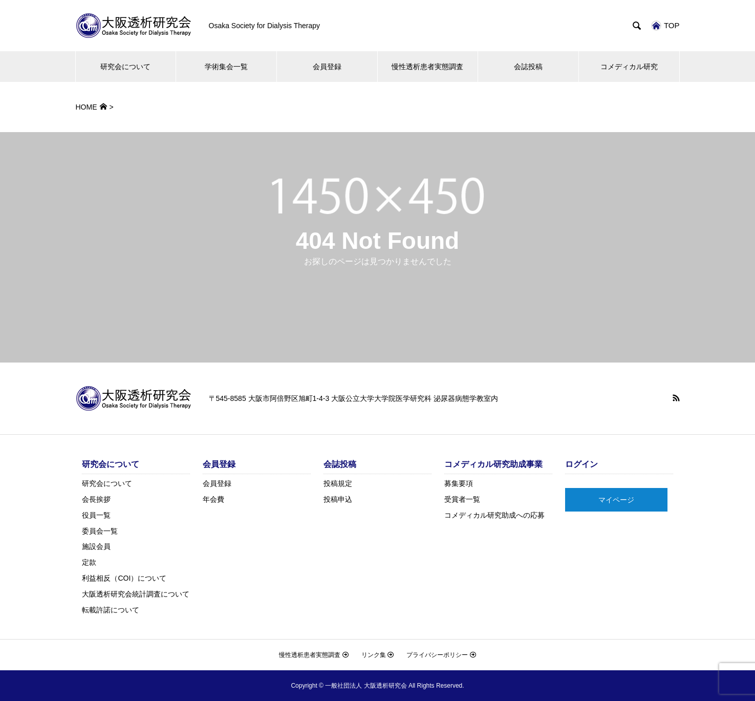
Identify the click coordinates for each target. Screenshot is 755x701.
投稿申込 (337, 499)
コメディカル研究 (629, 66)
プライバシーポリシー (441, 654)
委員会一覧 (100, 531)
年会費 (213, 499)
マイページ (616, 500)
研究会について (125, 66)
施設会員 (96, 546)
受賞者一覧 (462, 499)
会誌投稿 (528, 66)
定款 (89, 562)
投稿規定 (337, 483)
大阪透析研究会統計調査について (135, 594)
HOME (86, 107)
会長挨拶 (96, 499)
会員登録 (327, 66)
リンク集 (377, 654)
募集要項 (458, 483)
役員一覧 (96, 515)
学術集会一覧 (226, 66)
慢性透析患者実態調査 (427, 66)
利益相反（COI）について (124, 578)
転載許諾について (110, 610)
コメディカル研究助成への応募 (494, 515)
